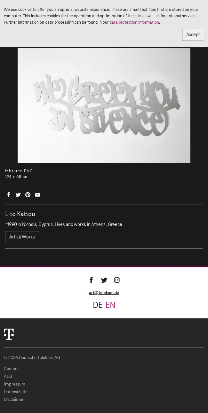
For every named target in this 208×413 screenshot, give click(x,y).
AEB (8, 376)
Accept (193, 34)
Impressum (14, 384)
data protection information (134, 22)
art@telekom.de (104, 293)
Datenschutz (15, 392)
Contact (11, 369)
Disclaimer (14, 399)
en (110, 305)
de (98, 305)
